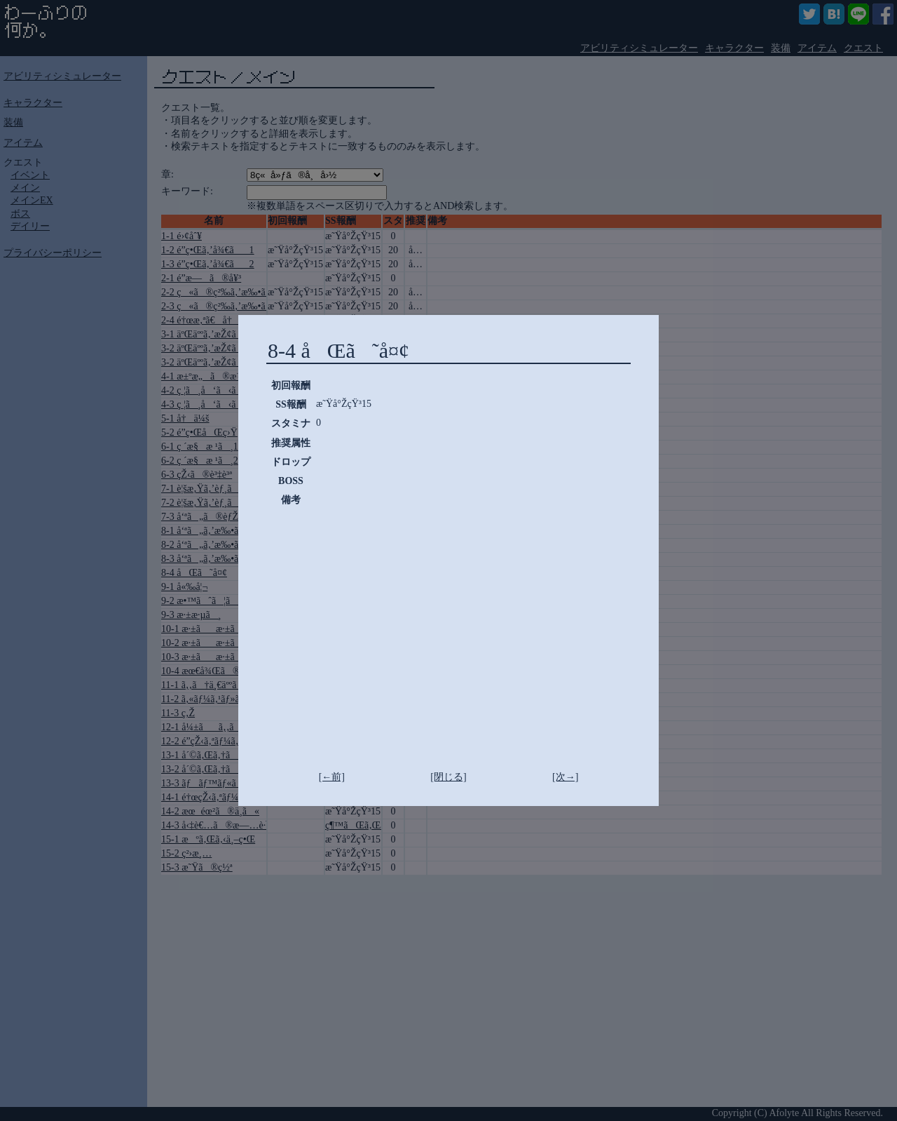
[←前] (332, 777)
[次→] (565, 777)
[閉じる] (448, 777)
